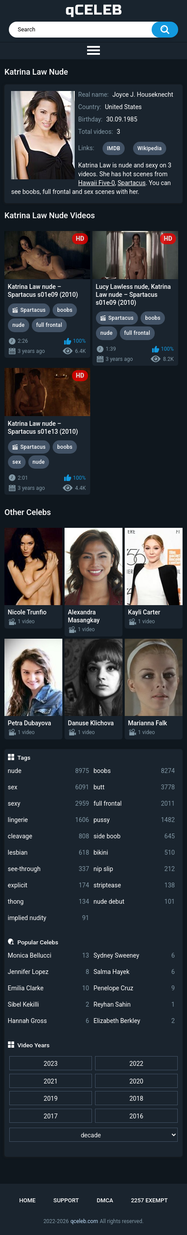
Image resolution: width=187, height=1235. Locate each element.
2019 (50, 1098)
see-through (48, 869)
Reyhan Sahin (134, 1004)
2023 (50, 1063)
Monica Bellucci (48, 955)
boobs (134, 771)
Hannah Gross (48, 1021)
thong (48, 901)
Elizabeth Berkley (134, 1021)
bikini (134, 852)
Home (27, 1200)
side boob (134, 836)
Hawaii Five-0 (96, 182)
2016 (136, 1116)
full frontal (134, 803)
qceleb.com (84, 1221)
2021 (50, 1081)
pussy (134, 820)
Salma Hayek (134, 972)
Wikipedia (149, 148)
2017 (50, 1116)
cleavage (48, 836)
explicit (48, 885)
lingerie (48, 820)
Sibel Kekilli (48, 1004)
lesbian (48, 852)
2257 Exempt (149, 1200)
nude (48, 771)
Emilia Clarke (48, 988)
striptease (134, 885)
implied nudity (48, 918)
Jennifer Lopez (48, 972)
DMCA (105, 1200)
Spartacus (131, 182)
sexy (48, 803)
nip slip (134, 869)
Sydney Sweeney (134, 955)
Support (66, 1200)
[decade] (93, 1135)
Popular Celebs (37, 942)
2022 (136, 1063)
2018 (136, 1098)
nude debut (134, 901)
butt (134, 787)
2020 (136, 1081)
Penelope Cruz (134, 988)
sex (48, 787)
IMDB (114, 148)
